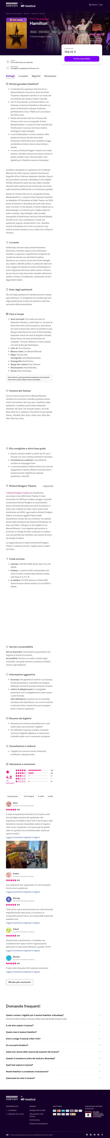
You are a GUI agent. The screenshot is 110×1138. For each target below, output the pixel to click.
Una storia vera (66, 32)
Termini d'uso (34, 1120)
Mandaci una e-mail (16, 1114)
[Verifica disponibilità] (81, 59)
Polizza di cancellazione (38, 1123)
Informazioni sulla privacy (36, 1115)
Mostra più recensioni (20, 982)
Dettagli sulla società (37, 1110)
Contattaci (12, 1110)
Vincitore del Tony (80, 32)
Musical (26, 13)
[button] (56, 18)
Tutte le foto (95, 41)
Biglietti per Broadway (14, 13)
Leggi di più (48, 486)
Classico (55, 32)
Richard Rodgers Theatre (41, 36)
